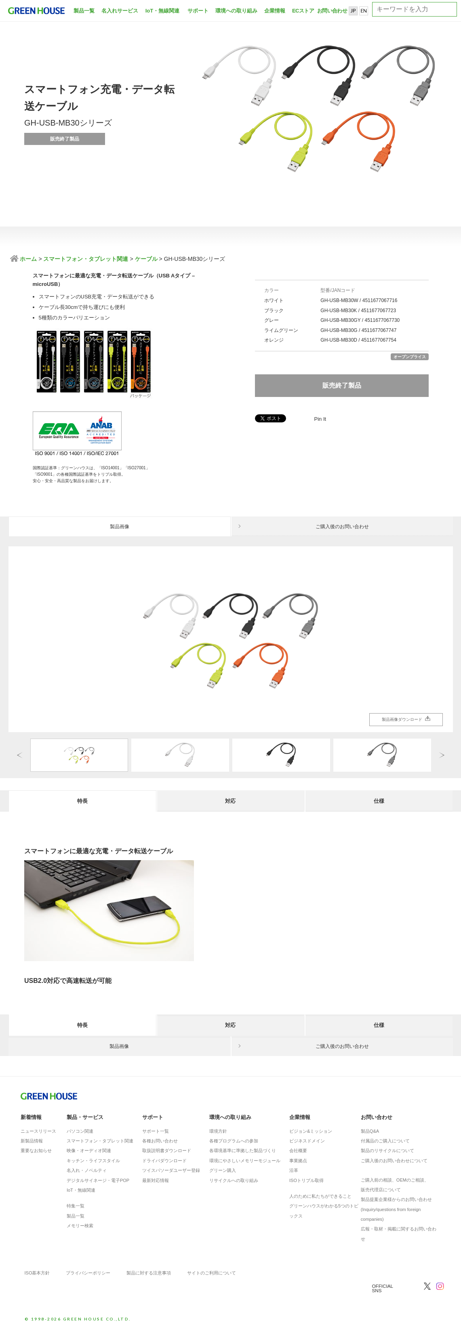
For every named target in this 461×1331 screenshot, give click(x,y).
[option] (230, 639)
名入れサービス (119, 11)
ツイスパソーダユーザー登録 (171, 1170)
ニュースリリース (38, 1131)
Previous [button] (20, 755)
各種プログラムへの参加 (233, 1140)
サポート (197, 11)
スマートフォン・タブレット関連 (85, 259)
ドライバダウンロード (164, 1160)
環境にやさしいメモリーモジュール (244, 1160)
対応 (230, 801)
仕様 (379, 801)
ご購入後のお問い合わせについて (394, 1160)
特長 (82, 801)
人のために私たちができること (320, 1196)
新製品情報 (32, 1140)
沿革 (293, 1170)
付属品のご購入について (385, 1140)
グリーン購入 (222, 1170)
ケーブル (146, 259)
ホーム (28, 259)
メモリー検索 (80, 1225)
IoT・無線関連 (162, 11)
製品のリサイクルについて (387, 1150)
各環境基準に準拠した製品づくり (242, 1150)
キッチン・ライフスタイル (93, 1160)
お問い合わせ (331, 11)
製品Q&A (370, 1131)
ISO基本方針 (37, 1272)
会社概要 (298, 1150)
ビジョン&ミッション (310, 1131)
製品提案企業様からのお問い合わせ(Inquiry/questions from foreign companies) (396, 1209)
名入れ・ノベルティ (87, 1170)
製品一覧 (84, 11)
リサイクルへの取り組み (233, 1180)
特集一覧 (75, 1205)
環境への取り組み (236, 11)
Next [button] (441, 755)
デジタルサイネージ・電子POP (98, 1180)
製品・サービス (85, 1117)
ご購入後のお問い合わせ (342, 526)
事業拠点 (298, 1160)
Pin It (320, 419)
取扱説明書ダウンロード (166, 1150)
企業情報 (274, 11)
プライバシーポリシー (88, 1272)
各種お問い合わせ (160, 1140)
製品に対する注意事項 (148, 1272)
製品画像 (119, 526)
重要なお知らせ (36, 1150)
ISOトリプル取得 (306, 1180)
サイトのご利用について (211, 1272)
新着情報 (31, 1117)
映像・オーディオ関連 (89, 1150)
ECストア (303, 11)
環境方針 (218, 1131)
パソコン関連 (80, 1131)
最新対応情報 (155, 1180)
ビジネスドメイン (307, 1140)
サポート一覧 (155, 1131)
